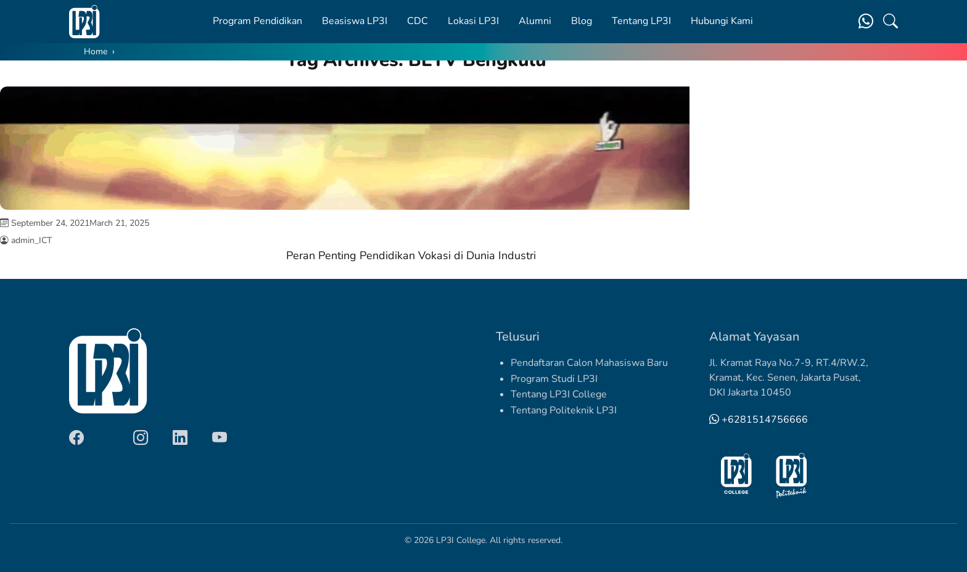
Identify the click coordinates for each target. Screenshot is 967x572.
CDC (417, 21)
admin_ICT (31, 240)
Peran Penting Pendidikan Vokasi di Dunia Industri (411, 255)
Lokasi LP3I (473, 21)
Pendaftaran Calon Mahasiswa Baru (589, 363)
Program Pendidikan (257, 21)
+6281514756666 (758, 419)
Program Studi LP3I (554, 379)
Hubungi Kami (722, 21)
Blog (581, 21)
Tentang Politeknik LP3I (564, 410)
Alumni (535, 21)
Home (95, 51)
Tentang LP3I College (559, 394)
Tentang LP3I (641, 21)
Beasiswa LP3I (354, 21)
